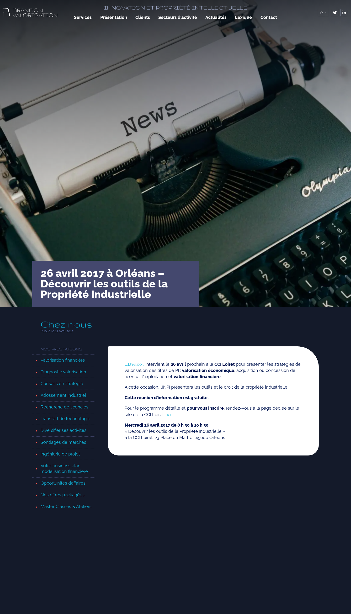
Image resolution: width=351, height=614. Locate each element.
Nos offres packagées (63, 494)
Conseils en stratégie (62, 383)
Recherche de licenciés (64, 406)
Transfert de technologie (65, 418)
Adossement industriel (63, 395)
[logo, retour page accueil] (30, 12)
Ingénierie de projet (60, 453)
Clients (142, 17)
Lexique (243, 17)
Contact (269, 17)
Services (83, 17)
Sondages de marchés (63, 442)
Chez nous (66, 324)
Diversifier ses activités (63, 430)
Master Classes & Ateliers (66, 506)
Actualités (216, 17)
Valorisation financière (63, 360)
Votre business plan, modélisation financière (64, 468)
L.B (134, 364)
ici (169, 414)
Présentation (113, 17)
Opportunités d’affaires (63, 483)
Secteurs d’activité (177, 17)
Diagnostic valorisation (63, 371)
